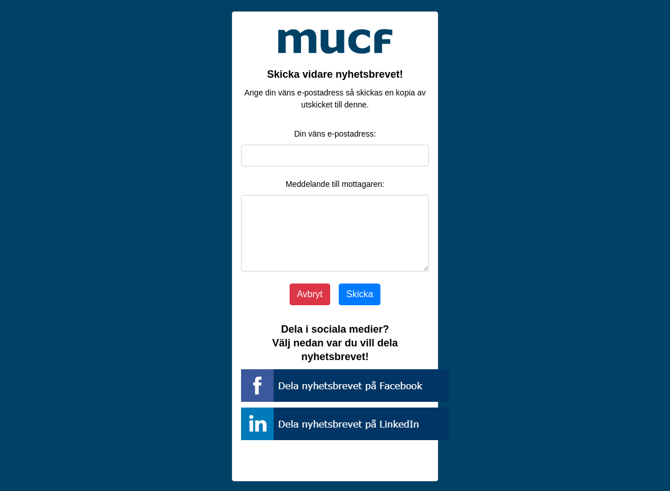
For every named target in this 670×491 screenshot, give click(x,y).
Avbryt (310, 294)
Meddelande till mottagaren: (335, 184)
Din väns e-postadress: (335, 133)
